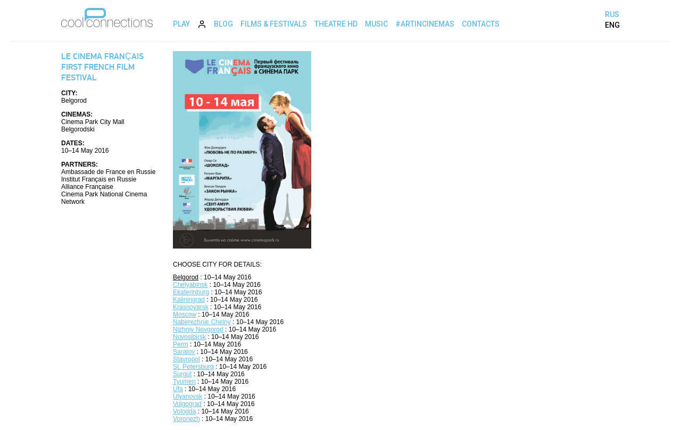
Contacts (481, 24)
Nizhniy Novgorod (198, 329)
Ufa (178, 389)
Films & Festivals (273, 24)
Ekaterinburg (191, 292)
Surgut (182, 374)
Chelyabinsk (190, 284)
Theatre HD (336, 24)
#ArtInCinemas (424, 24)
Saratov (184, 351)
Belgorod (185, 277)
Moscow (184, 314)
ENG (612, 25)
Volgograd (187, 404)
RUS (612, 14)
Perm (180, 344)
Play (181, 24)
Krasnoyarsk (191, 307)
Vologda (184, 411)
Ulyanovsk (187, 396)
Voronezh (186, 419)
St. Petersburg (193, 366)
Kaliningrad (189, 299)
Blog (223, 24)
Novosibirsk (189, 337)
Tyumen (184, 381)
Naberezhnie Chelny (202, 322)
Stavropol (186, 359)
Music (376, 24)
